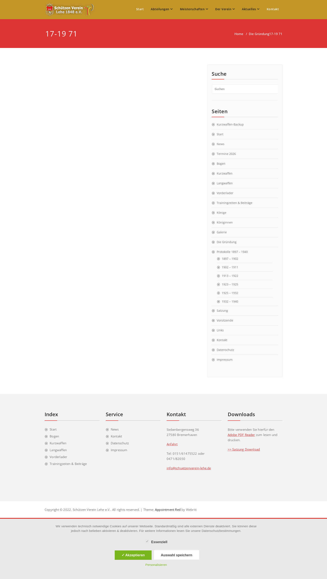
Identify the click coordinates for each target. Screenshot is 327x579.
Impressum (225, 360)
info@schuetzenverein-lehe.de (189, 468)
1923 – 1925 (230, 284)
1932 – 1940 (230, 301)
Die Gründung (259, 34)
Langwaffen (225, 183)
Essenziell (156, 541)
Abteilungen (162, 9)
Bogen (221, 164)
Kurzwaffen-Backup (230, 124)
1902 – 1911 (230, 267)
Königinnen (225, 222)
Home (238, 34)
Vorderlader (225, 193)
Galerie (222, 232)
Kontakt (273, 9)
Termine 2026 (226, 154)
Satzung (222, 311)
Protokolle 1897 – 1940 (232, 252)
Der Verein (225, 9)
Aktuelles (251, 9)
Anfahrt (172, 444)
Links (220, 330)
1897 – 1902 (230, 259)
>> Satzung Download (244, 449)
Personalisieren (156, 564)
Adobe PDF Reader (241, 435)
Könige (221, 213)
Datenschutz (225, 350)
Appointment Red (167, 509)
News (220, 144)
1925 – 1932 (230, 293)
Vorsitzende (225, 320)
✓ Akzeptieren (133, 555)
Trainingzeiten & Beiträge (234, 203)
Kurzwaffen (225, 173)
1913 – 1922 (230, 276)
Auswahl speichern (176, 555)
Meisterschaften (194, 9)
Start (140, 9)
